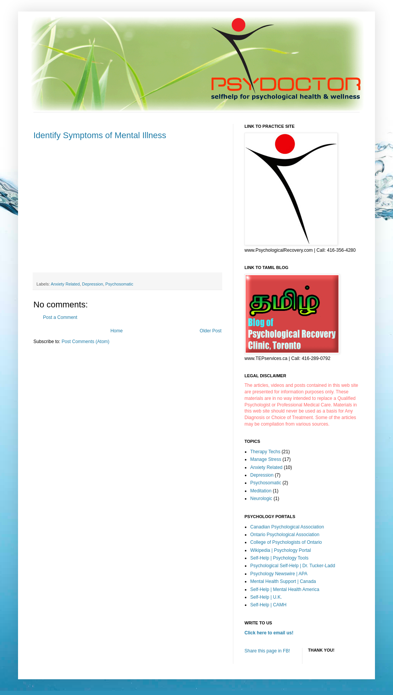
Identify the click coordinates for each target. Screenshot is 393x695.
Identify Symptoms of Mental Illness (99, 135)
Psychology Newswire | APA (278, 573)
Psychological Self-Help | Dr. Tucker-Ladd (292, 565)
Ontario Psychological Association (284, 534)
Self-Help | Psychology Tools (279, 558)
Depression (92, 284)
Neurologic (261, 498)
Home (117, 330)
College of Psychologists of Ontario (286, 542)
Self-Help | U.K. (266, 597)
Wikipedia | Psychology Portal (280, 550)
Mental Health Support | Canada (283, 581)
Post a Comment (60, 317)
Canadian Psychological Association (287, 527)
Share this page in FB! (267, 651)
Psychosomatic (119, 284)
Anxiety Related (65, 284)
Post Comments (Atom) (85, 341)
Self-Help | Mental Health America (284, 589)
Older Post (210, 330)
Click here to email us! (268, 633)
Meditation (260, 491)
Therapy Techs (265, 451)
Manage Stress (265, 459)
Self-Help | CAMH (268, 605)
